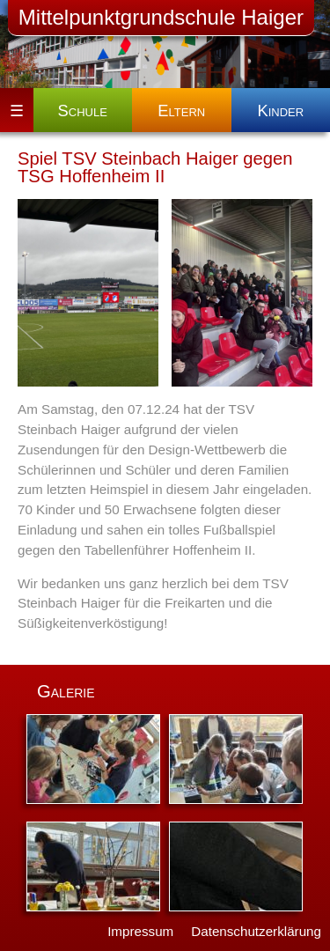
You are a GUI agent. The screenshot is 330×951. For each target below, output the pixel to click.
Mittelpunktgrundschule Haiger (161, 17)
